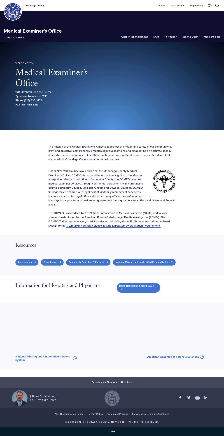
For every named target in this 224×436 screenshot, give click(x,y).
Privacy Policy (95, 414)
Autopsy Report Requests (134, 36)
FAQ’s (156, 36)
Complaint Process (117, 414)
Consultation (50, 262)
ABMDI (154, 217)
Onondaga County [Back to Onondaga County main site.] (34, 5)
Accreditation (25, 262)
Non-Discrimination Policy (69, 414)
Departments (177, 5)
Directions (127, 382)
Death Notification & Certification (136, 287)
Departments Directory (104, 382)
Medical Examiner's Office (33, 31)
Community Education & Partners (86, 262)
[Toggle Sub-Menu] (171, 37)
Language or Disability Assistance (150, 414)
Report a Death (190, 36)
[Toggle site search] (217, 5)
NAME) (148, 213)
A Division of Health (14, 37)
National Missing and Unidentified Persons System (145, 262)
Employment (196, 5)
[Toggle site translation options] (210, 5)
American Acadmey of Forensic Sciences (173, 357)
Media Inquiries (212, 36)
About (162, 5)
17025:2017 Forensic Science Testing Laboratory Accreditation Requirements (113, 226)
